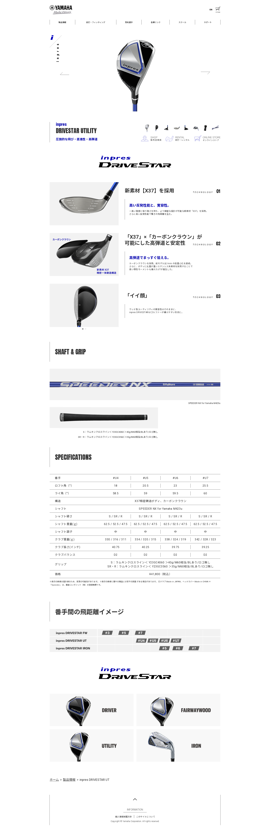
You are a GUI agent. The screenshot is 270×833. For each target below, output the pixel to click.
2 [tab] (86, 330)
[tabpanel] (84, 305)
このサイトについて (145, 817)
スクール (182, 22)
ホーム (54, 780)
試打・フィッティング (95, 22)
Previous (64, 73)
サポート (208, 22)
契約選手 (129, 22)
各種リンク (155, 22)
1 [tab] (84, 330)
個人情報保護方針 (123, 817)
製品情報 (62, 22)
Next (205, 73)
